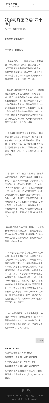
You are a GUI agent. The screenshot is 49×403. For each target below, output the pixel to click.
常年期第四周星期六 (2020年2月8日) (22, 366)
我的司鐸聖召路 (19, 28)
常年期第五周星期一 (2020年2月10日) (22, 357)
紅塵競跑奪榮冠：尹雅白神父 (18, 352)
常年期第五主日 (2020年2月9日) (20, 361)
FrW (9, 28)
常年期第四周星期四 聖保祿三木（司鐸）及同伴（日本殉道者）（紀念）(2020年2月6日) (24, 374)
